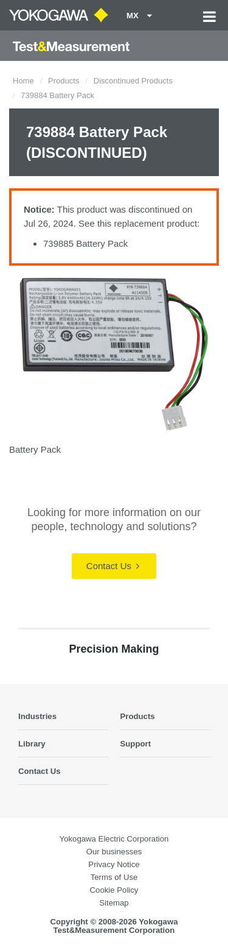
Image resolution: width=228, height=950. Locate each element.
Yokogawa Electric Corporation (114, 838)
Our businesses (114, 851)
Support (135, 743)
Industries (37, 716)
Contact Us (112, 566)
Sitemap (113, 902)
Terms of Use (114, 877)
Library (32, 743)
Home (23, 80)
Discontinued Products (133, 80)
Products (63, 80)
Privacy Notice (113, 864)
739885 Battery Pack (85, 243)
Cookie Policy (114, 890)
